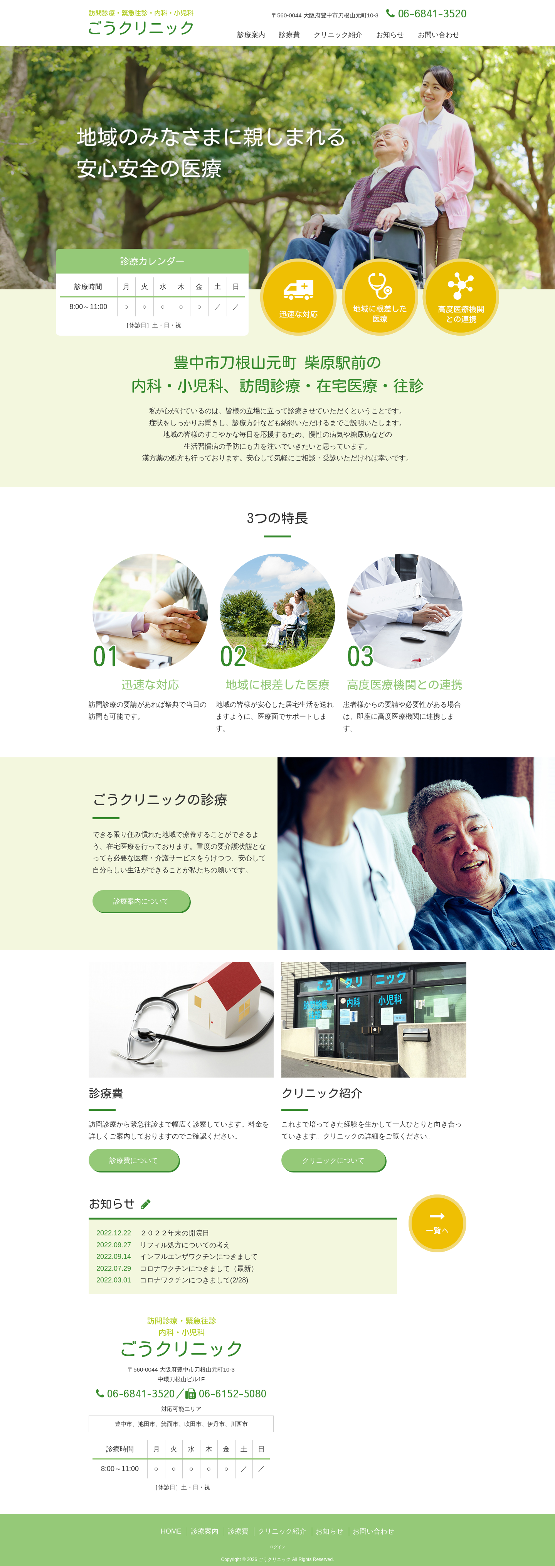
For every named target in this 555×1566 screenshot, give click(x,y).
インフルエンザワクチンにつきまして (199, 1256)
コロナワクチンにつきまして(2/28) (194, 1280)
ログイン (277, 1547)
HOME (171, 1531)
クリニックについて (333, 1160)
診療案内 (251, 35)
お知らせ (390, 35)
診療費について (133, 1160)
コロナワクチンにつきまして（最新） (199, 1268)
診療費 (289, 35)
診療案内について (141, 901)
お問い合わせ (438, 35)
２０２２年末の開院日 (174, 1233)
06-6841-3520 (426, 12)
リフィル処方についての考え (185, 1245)
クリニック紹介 (338, 35)
